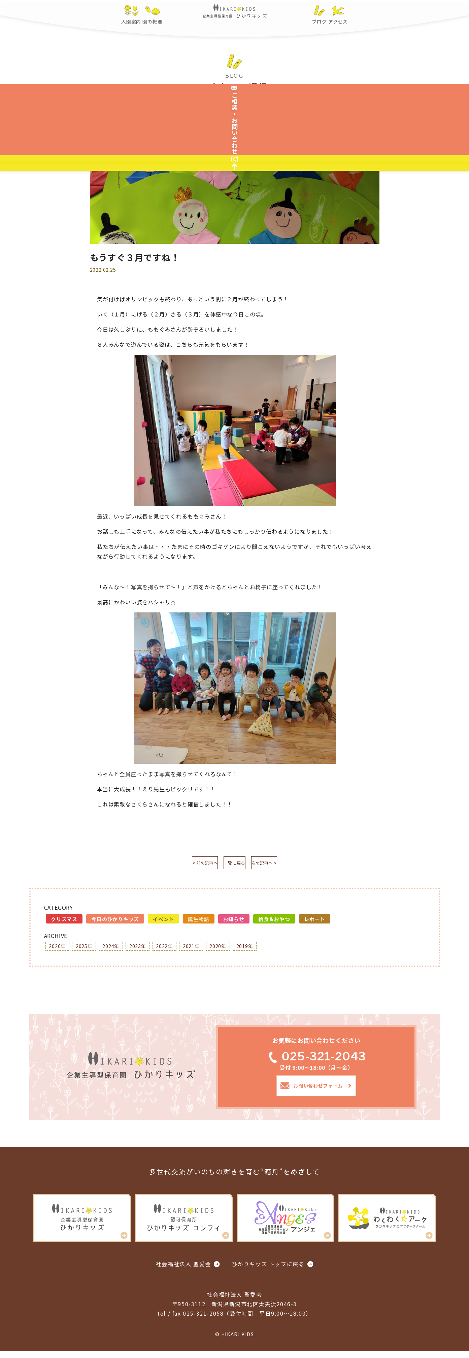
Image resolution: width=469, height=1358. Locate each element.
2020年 (240, 949)
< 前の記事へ (185, 864)
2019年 (271, 949)
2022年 (180, 949)
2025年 (89, 949)
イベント (163, 921)
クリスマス (64, 921)
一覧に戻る (235, 864)
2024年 (119, 949)
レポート (314, 921)
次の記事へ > (283, 864)
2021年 (210, 949)
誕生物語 (198, 921)
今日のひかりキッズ (115, 921)
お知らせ (233, 921)
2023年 (149, 949)
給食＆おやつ (274, 921)
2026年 (58, 949)
